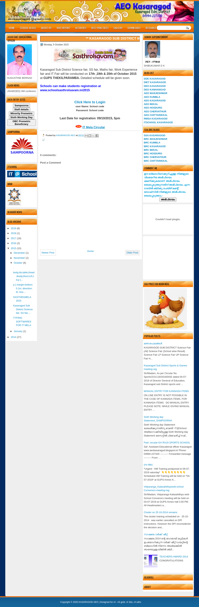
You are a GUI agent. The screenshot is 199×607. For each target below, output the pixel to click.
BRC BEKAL (151, 149)
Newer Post (48, 252)
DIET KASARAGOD (155, 82)
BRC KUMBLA (152, 142)
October (18, 262)
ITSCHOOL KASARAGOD (158, 122)
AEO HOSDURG (153, 107)
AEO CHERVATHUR (155, 111)
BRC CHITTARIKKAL (156, 160)
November (20, 257)
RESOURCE (151, 28)
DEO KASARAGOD (155, 86)
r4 (115, 602)
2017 (14, 238)
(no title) (148, 464)
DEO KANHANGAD (155, 89)
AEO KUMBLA (152, 97)
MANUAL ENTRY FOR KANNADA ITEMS (166, 391)
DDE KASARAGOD (155, 78)
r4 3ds (129, 602)
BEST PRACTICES (99, 28)
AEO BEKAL (151, 104)
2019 (14, 228)
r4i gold (121, 602)
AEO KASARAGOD (155, 100)
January (18, 331)
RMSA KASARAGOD (155, 118)
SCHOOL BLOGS (28, 28)
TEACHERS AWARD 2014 (173, 556)
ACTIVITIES (80, 28)
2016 (14, 243)
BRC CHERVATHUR (155, 157)
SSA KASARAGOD (154, 135)
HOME (12, 28)
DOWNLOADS (134, 28)
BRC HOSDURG (153, 153)
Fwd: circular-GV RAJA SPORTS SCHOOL (167, 442)
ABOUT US (46, 28)
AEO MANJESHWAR (155, 93)
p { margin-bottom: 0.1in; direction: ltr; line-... (23, 288)
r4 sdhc (137, 602)
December (20, 252)
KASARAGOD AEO (66, 135)
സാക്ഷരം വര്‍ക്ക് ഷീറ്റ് (155, 534)
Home (90, 251)
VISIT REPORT (63, 28)
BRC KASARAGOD (155, 146)
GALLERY (118, 28)
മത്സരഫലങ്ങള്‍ (153, 343)
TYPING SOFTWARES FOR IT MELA (22, 321)
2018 (14, 233)
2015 (14, 248)
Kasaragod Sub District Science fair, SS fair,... (23, 309)
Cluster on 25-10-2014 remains (160, 512)
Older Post (132, 252)
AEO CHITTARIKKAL (156, 115)
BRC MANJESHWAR (155, 139)
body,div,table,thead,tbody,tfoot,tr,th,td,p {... (24, 276)
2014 (14, 337)
